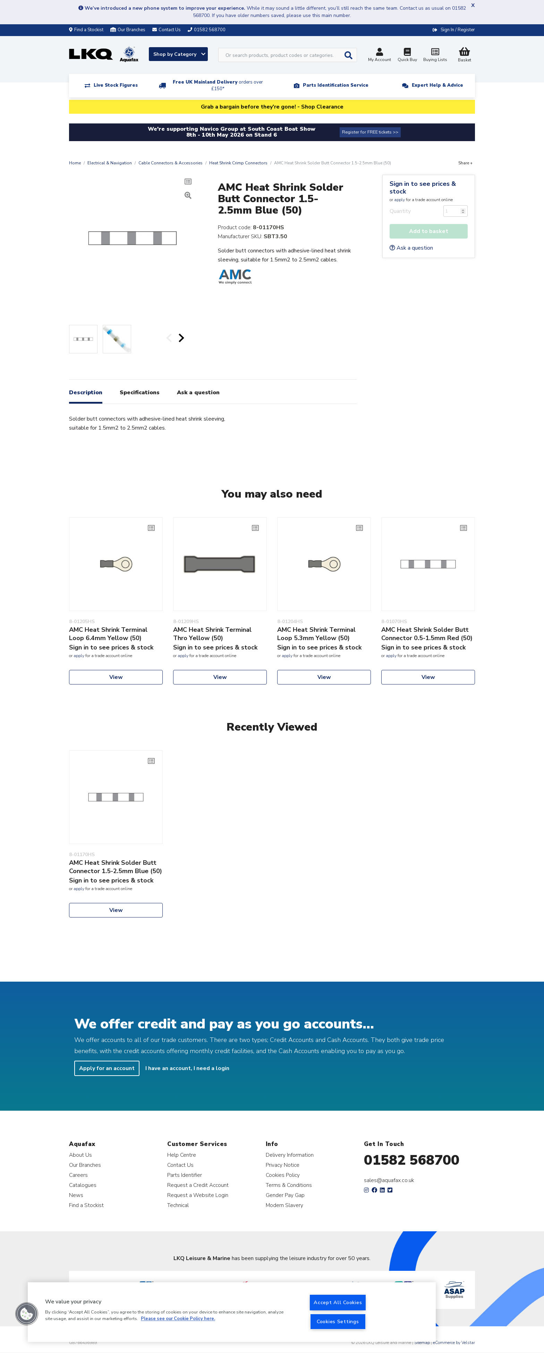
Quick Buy (407, 55)
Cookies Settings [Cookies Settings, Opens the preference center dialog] (338, 1321)
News (76, 1195)
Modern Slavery (284, 1205)
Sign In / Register (458, 30)
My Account (379, 55)
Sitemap (422, 1342)
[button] (27, 1314)
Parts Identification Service (335, 85)
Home (75, 163)
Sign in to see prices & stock (423, 188)
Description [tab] (85, 392)
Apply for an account (107, 1068)
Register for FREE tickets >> (370, 132)
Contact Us (180, 1165)
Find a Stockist (86, 30)
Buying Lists (435, 55)
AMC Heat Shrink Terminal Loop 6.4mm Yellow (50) (108, 634)
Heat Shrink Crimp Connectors (238, 163)
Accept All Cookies (338, 1302)
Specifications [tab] (140, 392)
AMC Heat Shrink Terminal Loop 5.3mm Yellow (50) (316, 634)
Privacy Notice (282, 1165)
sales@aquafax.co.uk (389, 1180)
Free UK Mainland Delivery (218, 85)
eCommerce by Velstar (454, 1342)
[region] (232, 1312)
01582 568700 (411, 1160)
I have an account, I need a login (187, 1068)
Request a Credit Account (198, 1185)
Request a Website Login (197, 1195)
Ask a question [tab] (198, 392)
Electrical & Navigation (109, 163)
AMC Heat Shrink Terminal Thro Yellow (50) (212, 634)
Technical (178, 1205)
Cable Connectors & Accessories (170, 163)
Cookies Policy (283, 1175)
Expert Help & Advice (437, 85)
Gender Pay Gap (285, 1195)
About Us (80, 1154)
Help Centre (181, 1154)
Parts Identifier (184, 1175)
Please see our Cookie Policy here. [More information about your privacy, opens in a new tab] (178, 1319)
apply (399, 199)
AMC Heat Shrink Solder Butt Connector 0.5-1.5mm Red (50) (427, 634)
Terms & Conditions (289, 1185)
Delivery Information (290, 1154)
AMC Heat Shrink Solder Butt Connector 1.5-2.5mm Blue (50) (115, 867)
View (116, 677)
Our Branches (127, 30)
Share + (465, 163)
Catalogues (82, 1185)
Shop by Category (179, 54)
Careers (78, 1175)
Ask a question (411, 248)
